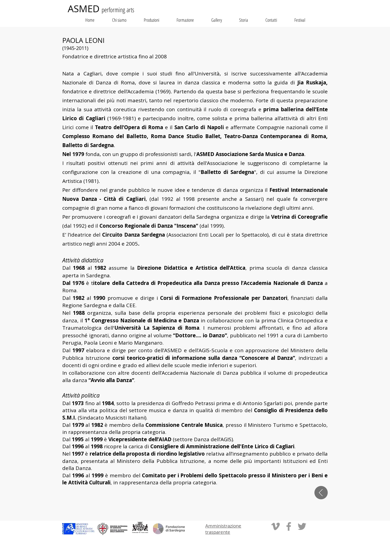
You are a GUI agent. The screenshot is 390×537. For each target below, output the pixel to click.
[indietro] (321, 493)
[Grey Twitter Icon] (302, 526)
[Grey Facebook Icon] (288, 526)
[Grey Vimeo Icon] (275, 526)
